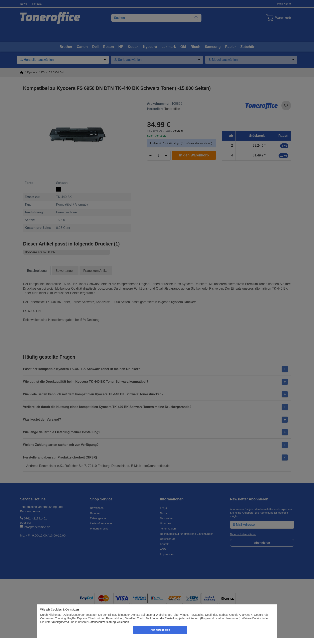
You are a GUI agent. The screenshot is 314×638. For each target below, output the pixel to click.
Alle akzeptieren (160, 629)
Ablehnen (123, 622)
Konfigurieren (60, 622)
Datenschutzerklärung (102, 622)
